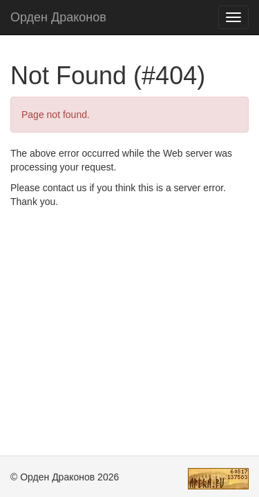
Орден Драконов (58, 17)
